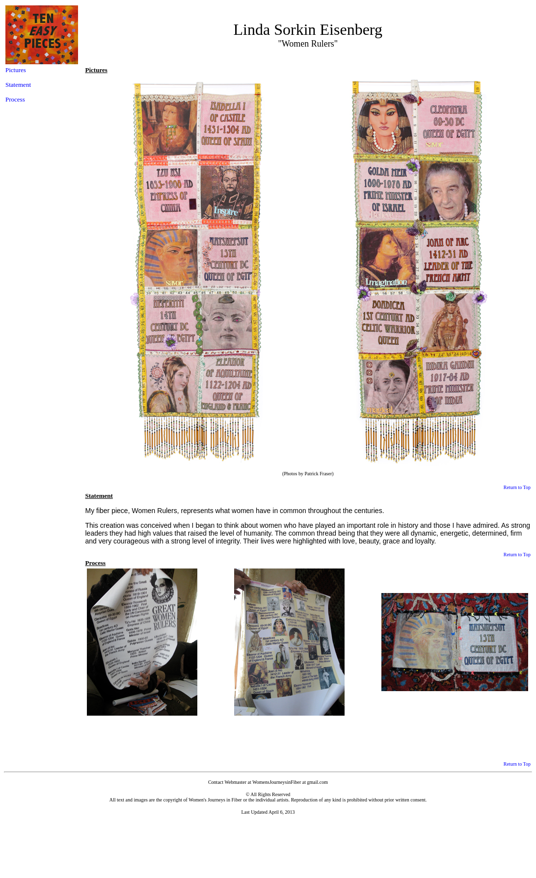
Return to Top (517, 487)
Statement (18, 84)
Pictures (15, 70)
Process (15, 99)
